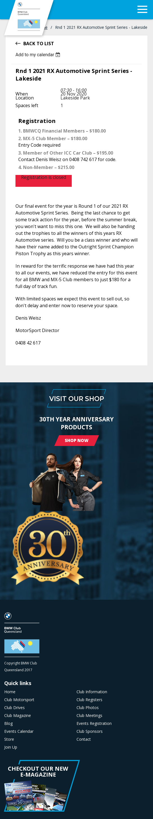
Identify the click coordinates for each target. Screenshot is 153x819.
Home (9, 692)
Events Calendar (18, 731)
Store (9, 739)
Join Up (10, 747)
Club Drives (14, 708)
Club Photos (87, 708)
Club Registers (89, 700)
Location (24, 98)
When (21, 94)
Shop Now (77, 440)
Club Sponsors (89, 731)
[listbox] (38, 54)
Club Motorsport (19, 700)
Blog (8, 723)
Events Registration (94, 723)
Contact (83, 739)
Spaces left (26, 105)
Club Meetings (89, 716)
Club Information (91, 692)
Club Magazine (17, 716)
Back (29, 43)
